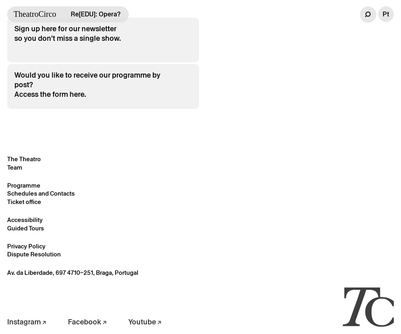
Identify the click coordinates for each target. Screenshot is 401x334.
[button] (368, 14)
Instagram (26, 322)
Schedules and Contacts (41, 193)
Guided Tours (25, 228)
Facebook (87, 322)
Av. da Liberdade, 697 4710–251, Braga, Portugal (72, 272)
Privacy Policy (26, 246)
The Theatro (24, 159)
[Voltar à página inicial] (368, 306)
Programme (23, 185)
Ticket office (24, 202)
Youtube (144, 322)
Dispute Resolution (34, 254)
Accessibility (25, 220)
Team (14, 167)
